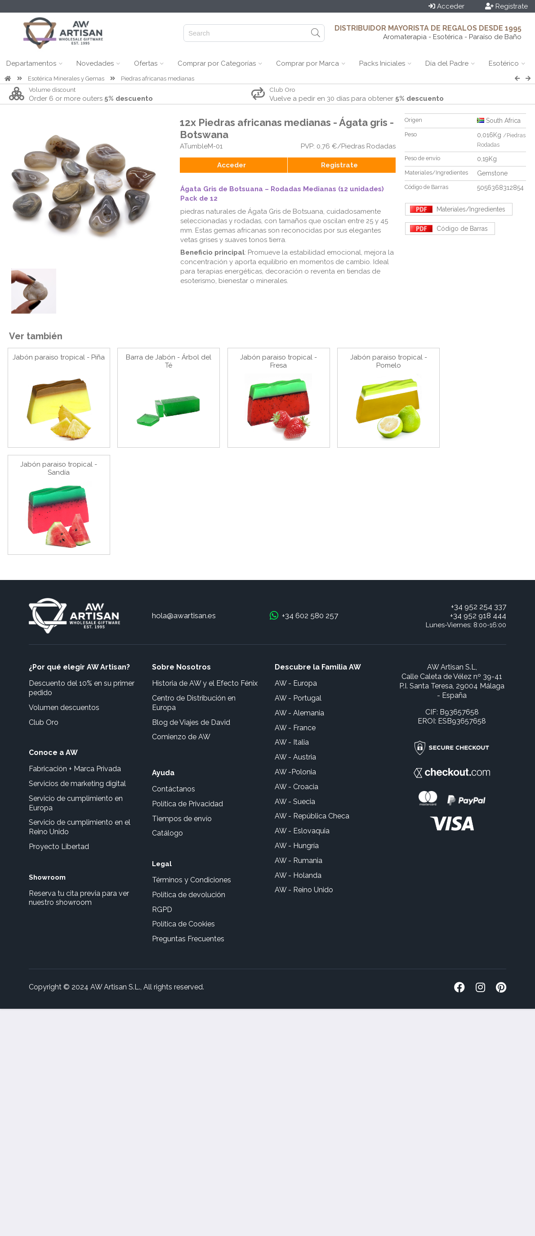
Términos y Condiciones (191, 880)
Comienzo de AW (181, 737)
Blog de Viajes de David (191, 722)
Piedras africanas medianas (157, 78)
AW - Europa (296, 683)
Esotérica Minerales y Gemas (66, 78)
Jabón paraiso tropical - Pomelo (388, 361)
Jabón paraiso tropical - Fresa (278, 361)
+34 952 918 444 (478, 615)
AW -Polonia (295, 772)
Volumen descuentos (64, 707)
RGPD (162, 909)
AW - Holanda (298, 875)
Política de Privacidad (187, 804)
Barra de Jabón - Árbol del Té (168, 361)
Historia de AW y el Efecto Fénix (205, 683)
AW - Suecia (295, 801)
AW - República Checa (312, 816)
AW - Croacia (296, 786)
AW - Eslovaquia (302, 831)
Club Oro (43, 722)
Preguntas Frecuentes (188, 939)
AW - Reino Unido (304, 889)
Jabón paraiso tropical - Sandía (58, 468)
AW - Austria (295, 757)
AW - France (295, 728)
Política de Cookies (183, 924)
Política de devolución (188, 894)
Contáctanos (173, 789)
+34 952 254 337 (478, 606)
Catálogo (167, 833)
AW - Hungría (297, 845)
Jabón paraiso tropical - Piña (59, 357)
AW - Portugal (298, 698)
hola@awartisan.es (184, 615)
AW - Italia (292, 742)
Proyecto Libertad (59, 846)
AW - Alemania (299, 713)
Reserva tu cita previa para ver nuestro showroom (79, 898)
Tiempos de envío (182, 818)
